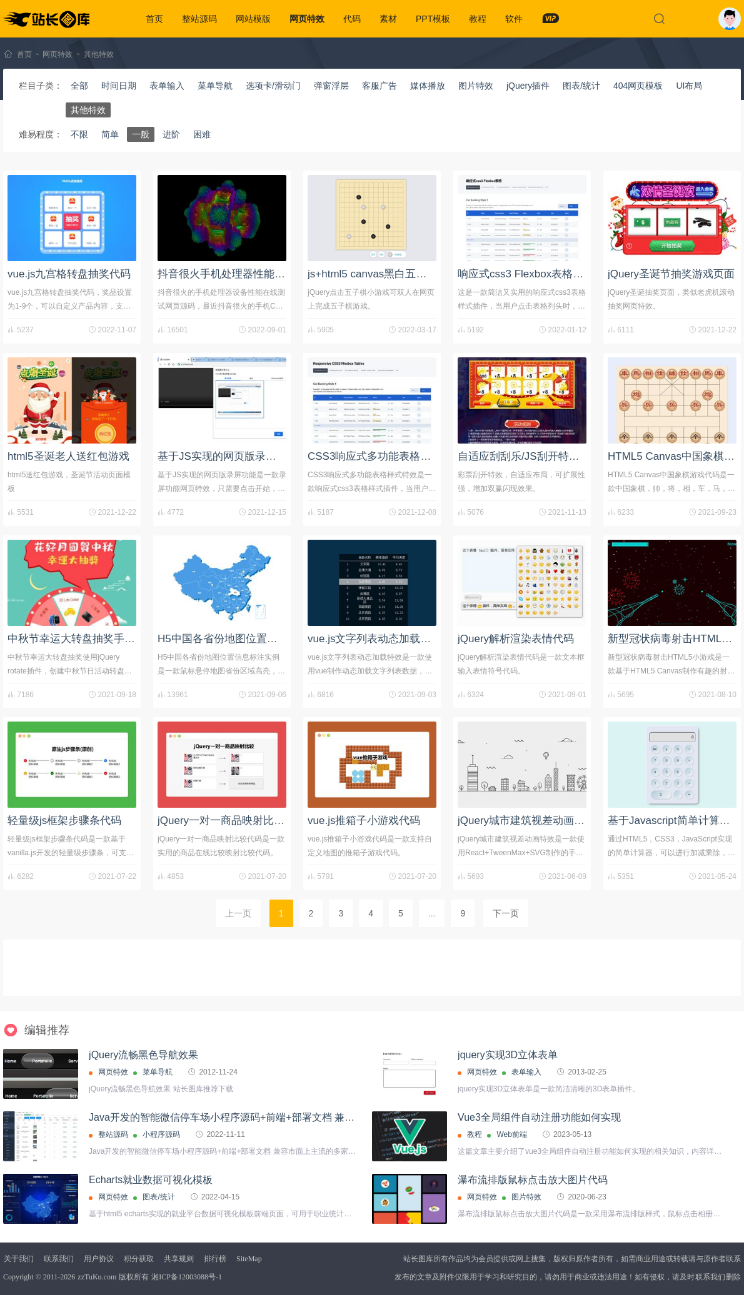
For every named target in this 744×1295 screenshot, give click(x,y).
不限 (79, 134)
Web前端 (511, 1134)
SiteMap (249, 1258)
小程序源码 (161, 1134)
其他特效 (99, 54)
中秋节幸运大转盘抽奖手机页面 (82, 639)
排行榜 (215, 1258)
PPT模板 (433, 19)
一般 (140, 134)
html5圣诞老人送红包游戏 (68, 456)
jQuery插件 (528, 86)
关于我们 (19, 1258)
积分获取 (139, 1258)
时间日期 (118, 86)
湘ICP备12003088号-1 (186, 1277)
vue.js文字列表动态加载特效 (374, 639)
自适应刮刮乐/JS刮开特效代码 (529, 456)
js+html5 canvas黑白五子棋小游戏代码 (399, 274)
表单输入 (166, 86)
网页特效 (306, 19)
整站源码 (199, 19)
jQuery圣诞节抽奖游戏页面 (671, 274)
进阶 (171, 134)
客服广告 (379, 86)
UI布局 (689, 86)
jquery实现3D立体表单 (508, 1054)
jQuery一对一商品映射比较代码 (232, 820)
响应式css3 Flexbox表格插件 (526, 274)
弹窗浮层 (331, 86)
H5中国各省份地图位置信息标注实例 (244, 639)
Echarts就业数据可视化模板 (151, 1179)
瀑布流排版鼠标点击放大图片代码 (533, 1179)
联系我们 (59, 1258)
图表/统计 (581, 86)
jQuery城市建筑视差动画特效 (526, 820)
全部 (79, 86)
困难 (202, 134)
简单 (110, 134)
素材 (388, 19)
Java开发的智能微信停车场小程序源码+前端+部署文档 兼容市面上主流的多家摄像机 (277, 1117)
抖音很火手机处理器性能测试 (227, 274)
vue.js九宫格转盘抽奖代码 (69, 274)
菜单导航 (215, 86)
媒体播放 (427, 86)
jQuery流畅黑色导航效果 (143, 1054)
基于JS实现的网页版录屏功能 (228, 456)
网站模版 (253, 19)
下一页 (506, 913)
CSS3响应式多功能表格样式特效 (385, 456)
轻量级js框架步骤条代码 (64, 820)
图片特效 (475, 86)
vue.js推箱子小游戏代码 (364, 820)
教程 (477, 19)
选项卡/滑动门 (273, 86)
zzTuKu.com (97, 1277)
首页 (154, 19)
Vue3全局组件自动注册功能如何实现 (539, 1117)
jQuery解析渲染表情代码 (516, 639)
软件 (514, 19)
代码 (352, 19)
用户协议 (99, 1258)
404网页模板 (638, 86)
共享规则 (179, 1258)
